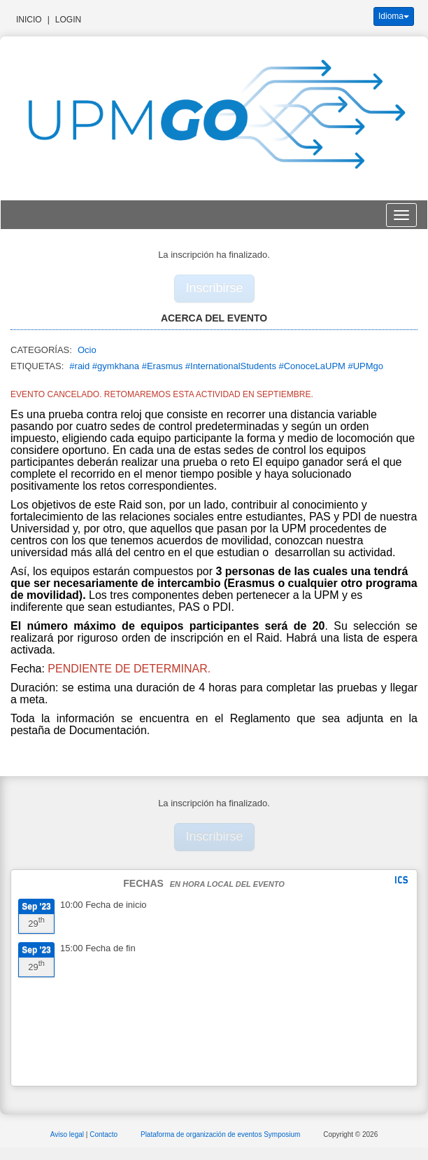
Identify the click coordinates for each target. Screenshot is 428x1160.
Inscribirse (214, 288)
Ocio (87, 350)
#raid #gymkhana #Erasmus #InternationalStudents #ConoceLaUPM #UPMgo (226, 366)
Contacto (105, 1134)
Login (68, 20)
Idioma (393, 16)
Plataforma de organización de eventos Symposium (221, 1134)
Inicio (29, 20)
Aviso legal (68, 1134)
